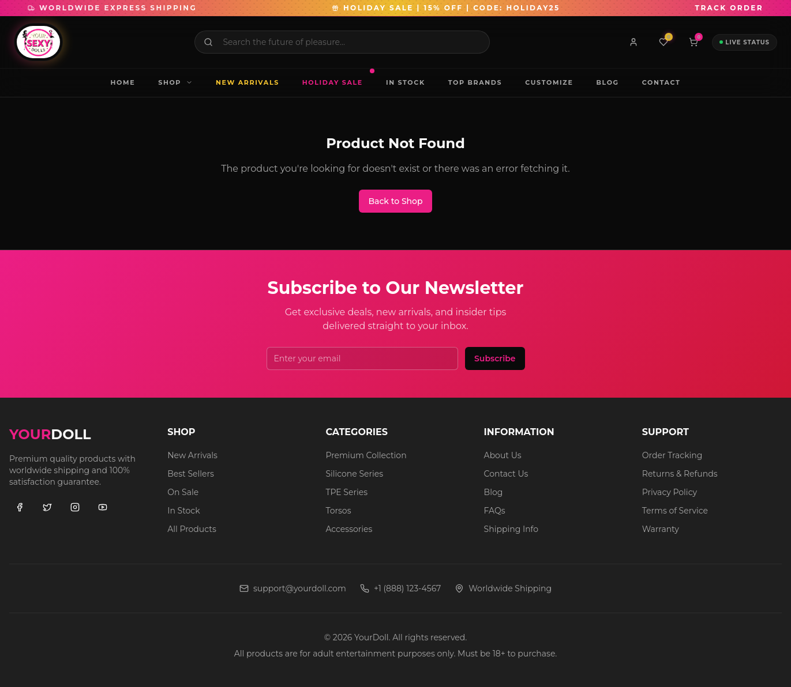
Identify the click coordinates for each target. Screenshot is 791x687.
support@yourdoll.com (292, 588)
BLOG (607, 82)
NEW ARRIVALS (247, 82)
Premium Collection (365, 455)
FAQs (494, 510)
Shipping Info (511, 529)
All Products (191, 529)
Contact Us (506, 474)
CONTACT (661, 82)
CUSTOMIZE (549, 82)
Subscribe (494, 358)
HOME (123, 82)
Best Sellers (190, 474)
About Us (503, 455)
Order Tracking (672, 455)
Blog (493, 492)
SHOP (175, 82)
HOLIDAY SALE (337, 78)
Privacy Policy (669, 492)
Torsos (338, 510)
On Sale (182, 492)
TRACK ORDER (729, 7)
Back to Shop (395, 201)
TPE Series (346, 492)
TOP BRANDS (475, 82)
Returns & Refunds (680, 474)
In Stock (183, 510)
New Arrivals (192, 455)
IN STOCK (405, 82)
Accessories (348, 529)
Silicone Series (354, 474)
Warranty (660, 529)
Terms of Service (675, 510)
